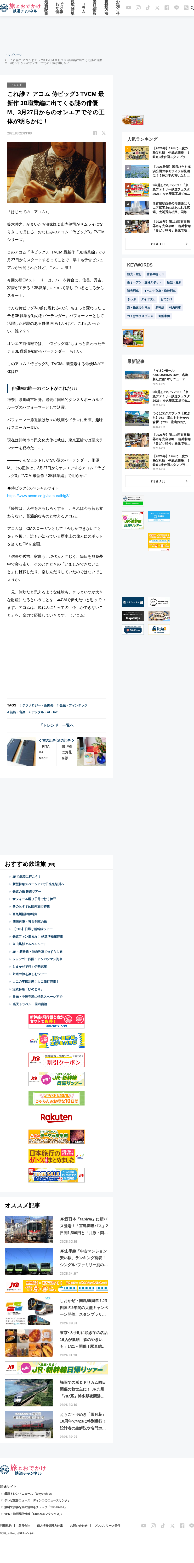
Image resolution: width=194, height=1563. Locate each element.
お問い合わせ (78, 1525)
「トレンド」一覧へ (56, 725)
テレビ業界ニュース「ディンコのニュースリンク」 (37, 1500)
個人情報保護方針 (48, 1525)
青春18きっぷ (155, 274)
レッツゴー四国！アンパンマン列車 (37, 959)
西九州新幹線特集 (24, 914)
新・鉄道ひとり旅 (138, 307)
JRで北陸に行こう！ (26, 876)
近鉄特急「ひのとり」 (28, 989)
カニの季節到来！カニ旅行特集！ (35, 981)
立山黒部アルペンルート (29, 944)
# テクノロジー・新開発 (36, 705)
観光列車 (133, 290)
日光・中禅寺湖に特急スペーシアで (37, 996)
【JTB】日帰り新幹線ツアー (32, 929)
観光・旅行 (134, 274)
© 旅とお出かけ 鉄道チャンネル (17, 1533)
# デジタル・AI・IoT (43, 712)
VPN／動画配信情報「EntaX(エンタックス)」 (33, 1514)
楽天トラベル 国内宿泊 (29, 1004)
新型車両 (164, 316)
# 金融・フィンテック (72, 705)
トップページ (13, 55)
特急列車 (175, 307)
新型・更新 (174, 282)
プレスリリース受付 (107, 1525)
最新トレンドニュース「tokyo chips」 (29, 1493)
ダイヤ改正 (148, 299)
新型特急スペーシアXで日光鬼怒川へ (38, 884)
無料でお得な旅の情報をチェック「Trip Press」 (35, 1507)
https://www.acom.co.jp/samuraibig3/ (38, 496)
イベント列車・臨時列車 (160, 290)
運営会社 (24, 1525)
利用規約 (5, 1525)
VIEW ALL (158, 243)
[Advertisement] (97, 33)
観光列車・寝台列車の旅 (29, 921)
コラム (84, 8)
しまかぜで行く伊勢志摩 (29, 966)
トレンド (16, 85)
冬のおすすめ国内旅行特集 (31, 906)
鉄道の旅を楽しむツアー (29, 974)
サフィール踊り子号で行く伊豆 (34, 899)
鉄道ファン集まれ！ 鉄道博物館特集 (37, 936)
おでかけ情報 (59, 8)
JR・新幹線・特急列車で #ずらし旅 (37, 951)
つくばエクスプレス (140, 316)
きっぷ (131, 299)
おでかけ (166, 299)
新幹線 (159, 307)
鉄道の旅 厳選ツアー (26, 891)
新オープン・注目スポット (144, 282)
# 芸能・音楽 (16, 712)
